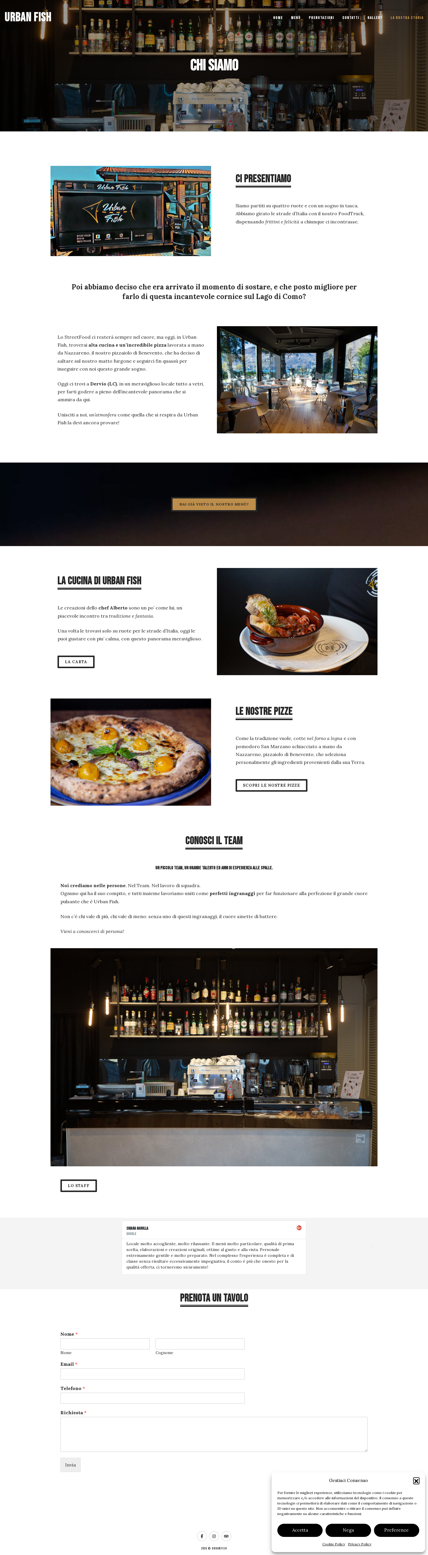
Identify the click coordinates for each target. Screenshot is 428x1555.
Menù (296, 17)
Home (278, 17)
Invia (70, 1465)
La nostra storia (407, 17)
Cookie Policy (333, 1544)
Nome (69, 1334)
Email (68, 1364)
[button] (416, 1480)
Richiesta (73, 1412)
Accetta (300, 1530)
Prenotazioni (321, 17)
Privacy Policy (359, 1544)
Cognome (164, 1353)
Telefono (72, 1388)
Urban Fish (27, 17)
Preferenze (396, 1530)
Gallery (375, 17)
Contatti (350, 17)
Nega (348, 1530)
